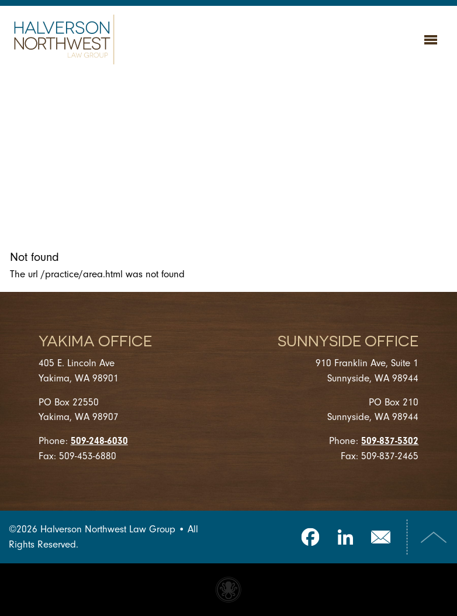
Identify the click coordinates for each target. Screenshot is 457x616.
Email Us (380, 537)
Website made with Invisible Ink (228, 589)
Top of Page (433, 537)
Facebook (310, 537)
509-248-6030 (99, 440)
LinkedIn (345, 537)
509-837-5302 (389, 440)
